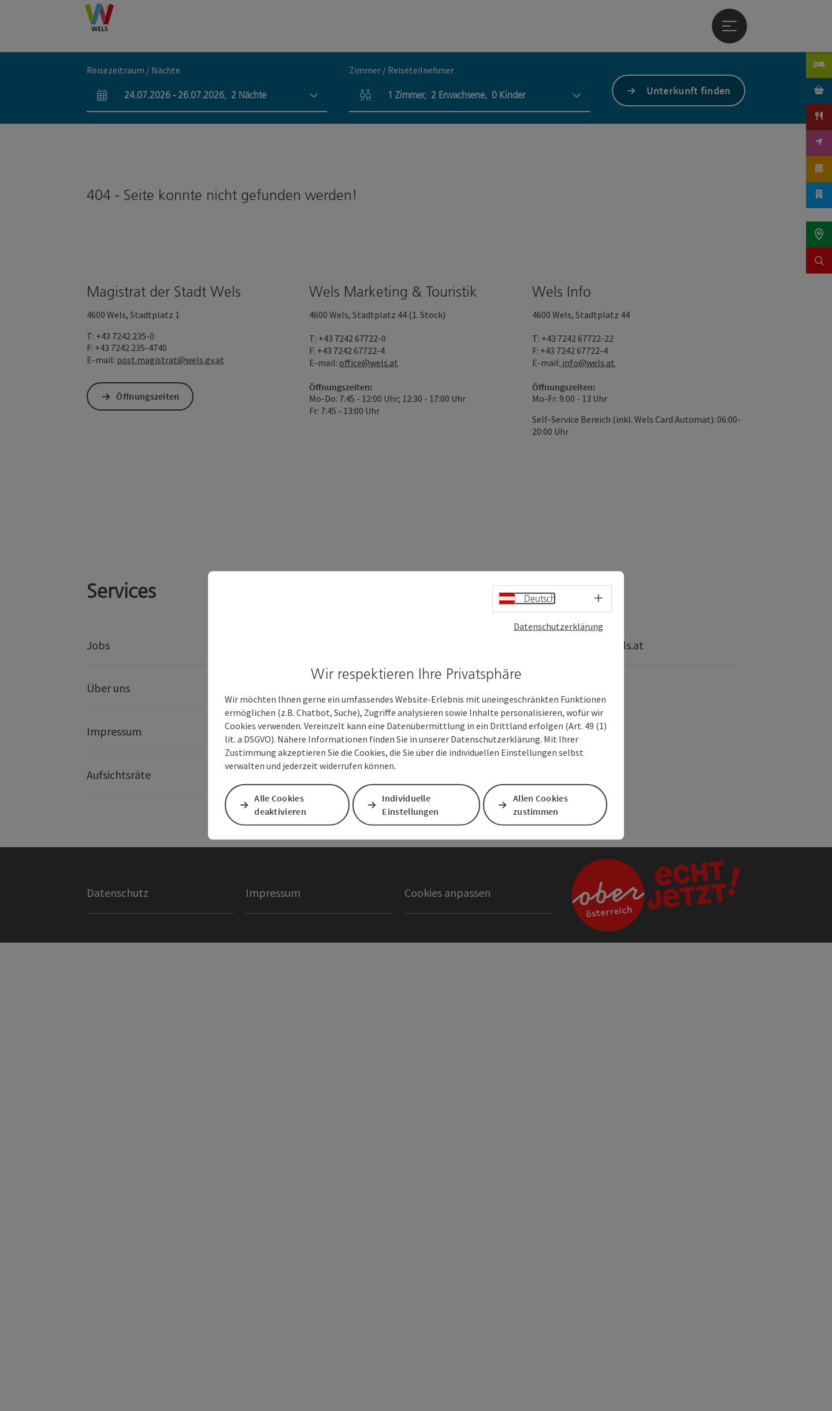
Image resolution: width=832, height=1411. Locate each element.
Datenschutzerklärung (558, 626)
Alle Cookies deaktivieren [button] (281, 804)
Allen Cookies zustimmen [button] (541, 804)
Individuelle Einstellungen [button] (411, 804)
